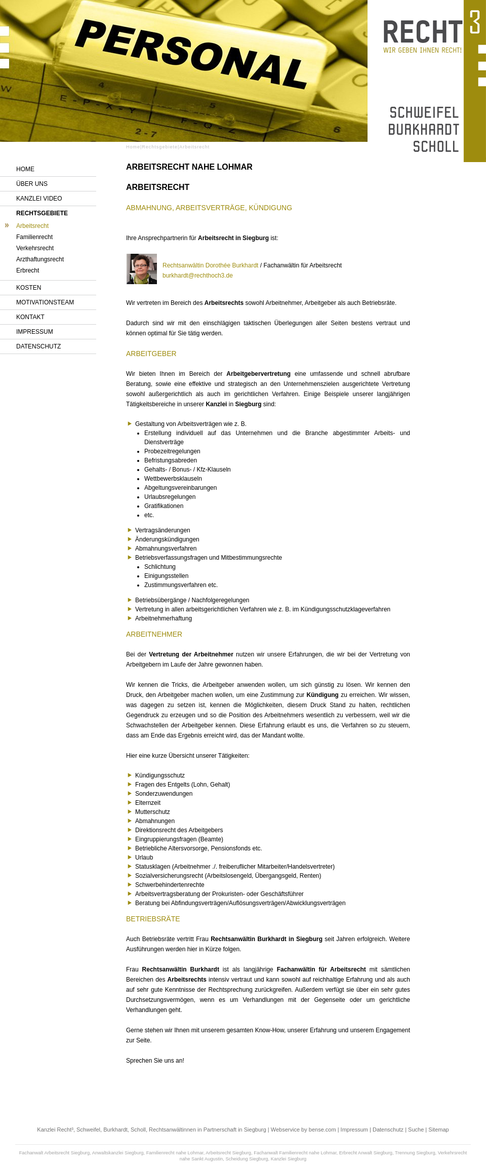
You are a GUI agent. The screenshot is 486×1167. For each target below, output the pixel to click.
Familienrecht (34, 237)
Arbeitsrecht (32, 225)
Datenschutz (38, 346)
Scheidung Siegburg (247, 1158)
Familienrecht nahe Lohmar (175, 1152)
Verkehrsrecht (35, 248)
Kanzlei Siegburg (289, 1158)
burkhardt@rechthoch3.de (198, 275)
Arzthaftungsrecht (40, 259)
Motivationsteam (45, 302)
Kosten (28, 287)
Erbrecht (27, 270)
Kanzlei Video (39, 198)
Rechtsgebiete (42, 213)
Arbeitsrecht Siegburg (228, 1152)
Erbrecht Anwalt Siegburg (365, 1152)
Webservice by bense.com (303, 1129)
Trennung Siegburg (415, 1152)
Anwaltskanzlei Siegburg (118, 1152)
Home (25, 169)
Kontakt (30, 317)
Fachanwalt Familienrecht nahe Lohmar (295, 1152)
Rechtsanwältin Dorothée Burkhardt (210, 265)
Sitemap (438, 1129)
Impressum (34, 331)
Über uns (32, 183)
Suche (416, 1129)
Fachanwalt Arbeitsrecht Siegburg (54, 1152)
